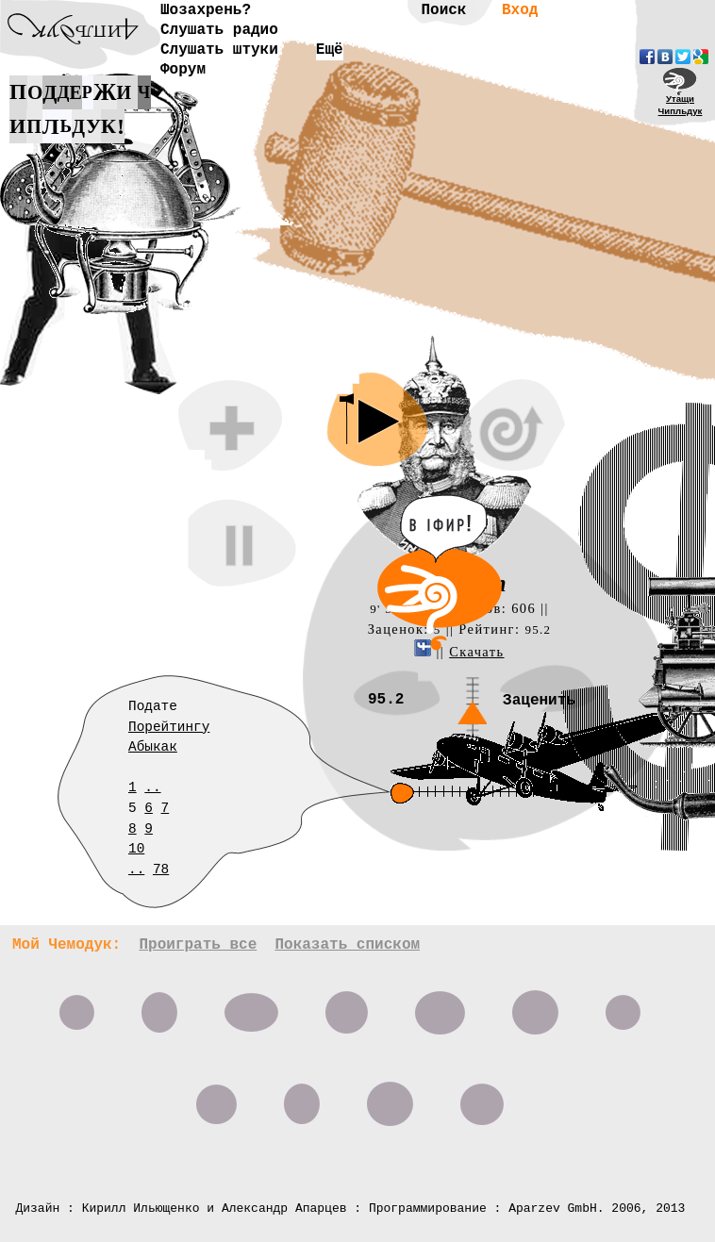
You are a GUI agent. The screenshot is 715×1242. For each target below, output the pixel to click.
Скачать (476, 651)
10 (136, 848)
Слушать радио (219, 30)
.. (152, 787)
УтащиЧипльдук (680, 104)
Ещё (329, 49)
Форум (183, 69)
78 (161, 869)
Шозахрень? (205, 10)
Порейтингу (168, 727)
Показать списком (347, 944)
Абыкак (152, 746)
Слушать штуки (219, 49)
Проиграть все (198, 944)
